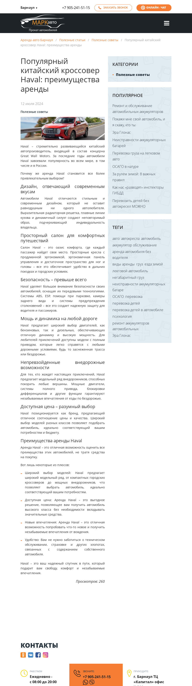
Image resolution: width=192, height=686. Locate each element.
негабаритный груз (128, 277)
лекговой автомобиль (130, 270)
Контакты (39, 645)
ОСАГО (118, 296)
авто (116, 238)
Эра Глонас (121, 132)
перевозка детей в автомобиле (137, 309)
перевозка (133, 296)
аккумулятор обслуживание (134, 245)
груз (139, 264)
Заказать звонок (115, 7)
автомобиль (151, 238)
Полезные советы (105, 40)
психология (122, 316)
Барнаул (29, 7)
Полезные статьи (72, 40)
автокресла (130, 238)
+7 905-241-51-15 (76, 7)
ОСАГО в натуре (125, 166)
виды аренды (123, 264)
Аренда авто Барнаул (37, 40)
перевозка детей (126, 303)
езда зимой (154, 264)
